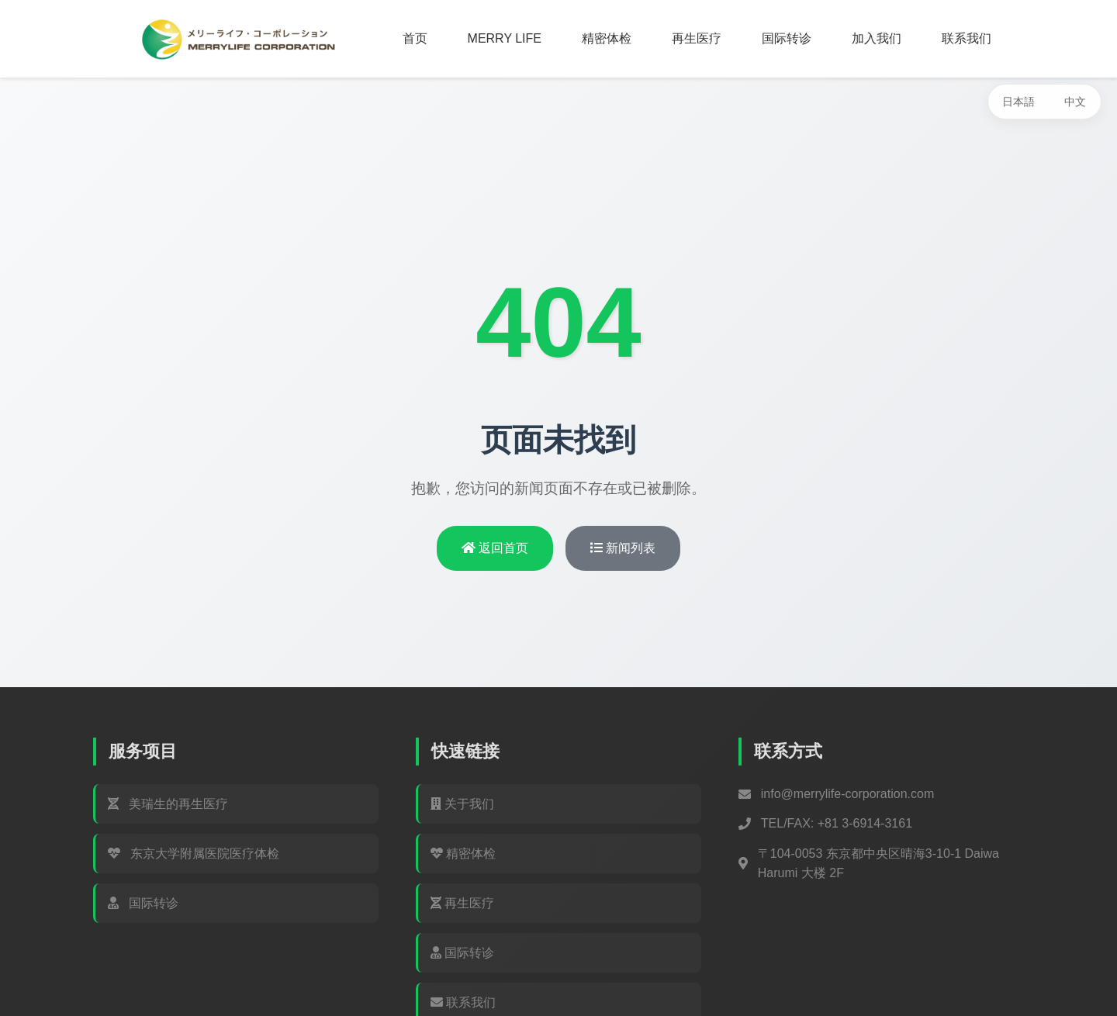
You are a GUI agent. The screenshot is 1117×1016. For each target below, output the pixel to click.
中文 (1075, 101)
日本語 (1018, 101)
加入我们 (876, 38)
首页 (415, 38)
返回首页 (495, 548)
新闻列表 (622, 548)
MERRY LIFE (504, 38)
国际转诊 (786, 38)
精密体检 (606, 38)
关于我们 (462, 803)
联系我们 (966, 38)
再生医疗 (696, 38)
